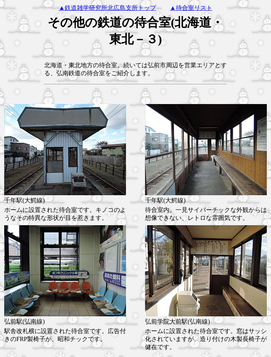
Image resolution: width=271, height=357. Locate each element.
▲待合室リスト (191, 8)
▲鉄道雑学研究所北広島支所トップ (107, 8)
